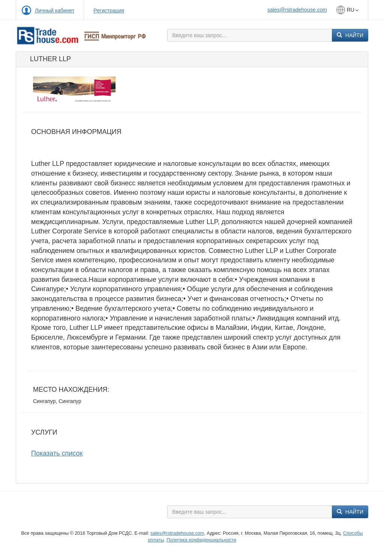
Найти (350, 35)
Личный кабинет (54, 11)
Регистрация (108, 11)
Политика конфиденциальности (201, 540)
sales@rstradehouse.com (297, 10)
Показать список (56, 453)
